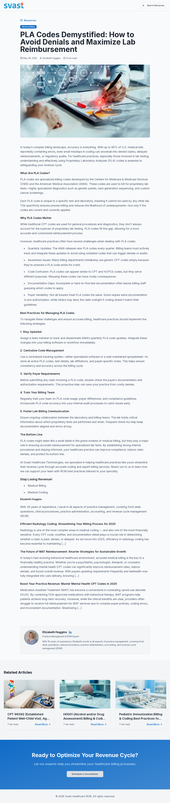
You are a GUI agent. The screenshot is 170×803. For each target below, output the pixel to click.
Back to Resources (153, 5)
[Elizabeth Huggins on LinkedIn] (70, 632)
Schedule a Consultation (85, 774)
